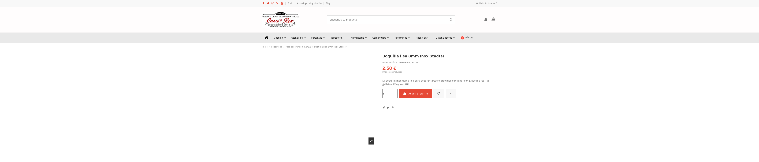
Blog (328, 3)
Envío (290, 3)
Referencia (388, 62)
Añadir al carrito (415, 93)
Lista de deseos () (486, 3)
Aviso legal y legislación (309, 3)
